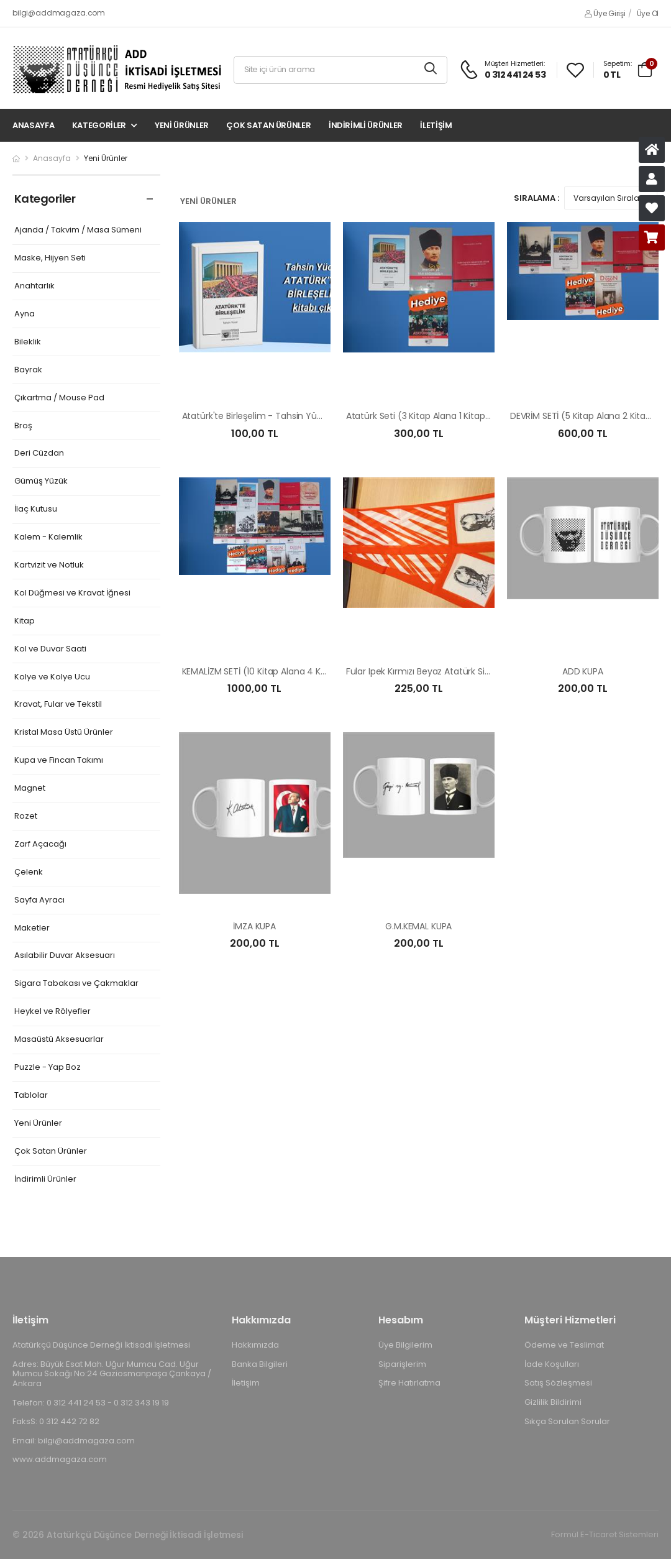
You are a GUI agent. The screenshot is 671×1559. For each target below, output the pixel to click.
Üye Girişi (605, 13)
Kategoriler (99, 125)
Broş (23, 426)
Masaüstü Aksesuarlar (59, 1039)
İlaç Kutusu (35, 509)
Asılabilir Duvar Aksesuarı (64, 955)
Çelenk (28, 872)
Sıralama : (536, 198)
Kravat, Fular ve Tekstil (58, 704)
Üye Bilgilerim (405, 1345)
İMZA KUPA (254, 926)
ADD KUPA (582, 671)
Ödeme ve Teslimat (564, 1345)
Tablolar (31, 1095)
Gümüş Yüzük (41, 481)
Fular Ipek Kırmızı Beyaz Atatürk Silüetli (425, 671)
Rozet (25, 816)
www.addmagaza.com (59, 1459)
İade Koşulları (551, 1364)
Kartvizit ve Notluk (49, 565)
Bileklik (27, 342)
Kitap (24, 621)
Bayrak (28, 370)
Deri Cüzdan (39, 453)
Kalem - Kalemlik (48, 537)
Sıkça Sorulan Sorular (567, 1421)
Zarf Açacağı (40, 844)
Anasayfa (33, 125)
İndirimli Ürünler (366, 125)
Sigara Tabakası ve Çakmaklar (76, 983)
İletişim (436, 125)
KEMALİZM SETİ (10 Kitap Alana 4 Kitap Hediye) (277, 671)
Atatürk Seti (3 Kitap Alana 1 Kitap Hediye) (433, 416)
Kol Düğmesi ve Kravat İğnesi (72, 593)
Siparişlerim (402, 1364)
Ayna (24, 314)
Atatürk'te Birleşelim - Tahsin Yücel (256, 416)
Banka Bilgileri (260, 1364)
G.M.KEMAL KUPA (418, 926)
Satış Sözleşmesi (558, 1383)
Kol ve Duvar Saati (50, 649)
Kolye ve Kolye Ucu (52, 677)
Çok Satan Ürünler (268, 125)
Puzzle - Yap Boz (47, 1067)
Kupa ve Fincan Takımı (58, 760)
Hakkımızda (255, 1345)
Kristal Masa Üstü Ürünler (63, 732)
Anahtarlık (34, 286)
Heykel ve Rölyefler (52, 1011)
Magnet (29, 788)
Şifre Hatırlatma (409, 1383)
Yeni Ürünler (182, 125)
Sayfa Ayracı (39, 900)
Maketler (32, 928)
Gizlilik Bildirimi (553, 1402)
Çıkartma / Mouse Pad (59, 398)
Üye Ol (648, 13)
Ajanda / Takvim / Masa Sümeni (78, 230)
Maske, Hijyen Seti (50, 258)
